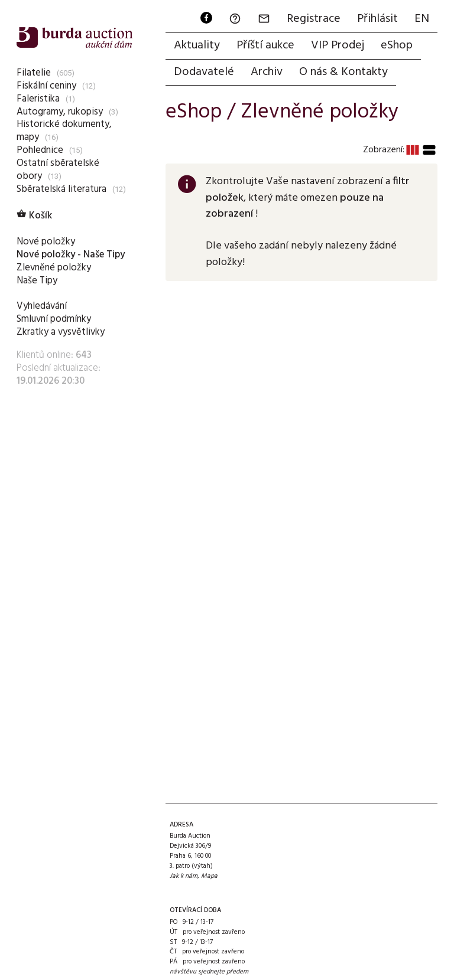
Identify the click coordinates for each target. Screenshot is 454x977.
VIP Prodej (337, 45)
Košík (34, 216)
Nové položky (46, 242)
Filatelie (34, 73)
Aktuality (197, 45)
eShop (397, 45)
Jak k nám (183, 876)
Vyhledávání (42, 306)
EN (421, 18)
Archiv (267, 72)
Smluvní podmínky (54, 319)
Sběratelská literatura (61, 189)
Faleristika (38, 99)
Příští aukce (265, 45)
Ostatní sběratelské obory (58, 169)
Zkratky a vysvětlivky (61, 332)
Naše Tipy (37, 281)
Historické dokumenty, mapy (64, 130)
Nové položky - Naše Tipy (71, 255)
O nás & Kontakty (343, 72)
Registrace (313, 18)
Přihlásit (377, 18)
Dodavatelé (204, 72)
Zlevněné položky (54, 268)
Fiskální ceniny (46, 86)
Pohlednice (40, 150)
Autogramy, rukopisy (60, 112)
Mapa (209, 876)
